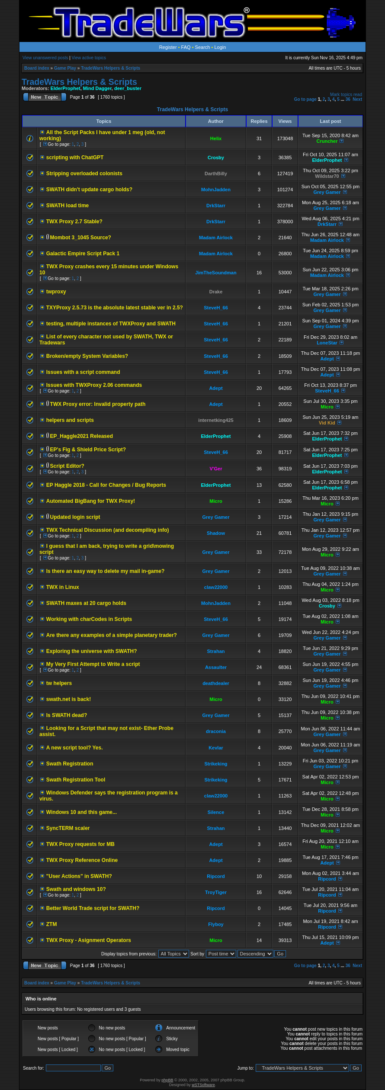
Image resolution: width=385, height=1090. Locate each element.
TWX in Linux (62, 587)
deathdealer (215, 683)
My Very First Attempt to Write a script (93, 664)
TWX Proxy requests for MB (80, 844)
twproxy (56, 292)
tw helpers (59, 683)
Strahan (216, 651)
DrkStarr (215, 205)
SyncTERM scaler (68, 828)
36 (348, 99)
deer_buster (127, 88)
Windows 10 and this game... (81, 812)
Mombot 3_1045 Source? (80, 238)
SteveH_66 (216, 307)
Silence (216, 812)
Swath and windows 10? (76, 889)
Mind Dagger (97, 88)
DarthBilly (216, 173)
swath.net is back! (68, 699)
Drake (216, 291)
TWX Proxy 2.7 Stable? (74, 222)
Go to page (305, 99)
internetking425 (215, 420)
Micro (327, 406)
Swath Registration (69, 764)
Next (357, 99)
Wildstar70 (327, 176)
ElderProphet (65, 88)
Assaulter (216, 667)
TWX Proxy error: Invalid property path (98, 404)
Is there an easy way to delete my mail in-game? (105, 571)
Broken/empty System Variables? (87, 356)
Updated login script (75, 517)
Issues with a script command (83, 372)
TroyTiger (216, 892)
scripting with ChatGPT (75, 157)
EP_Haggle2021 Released (81, 436)
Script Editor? (67, 466)
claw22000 (216, 587)
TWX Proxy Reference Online (82, 860)
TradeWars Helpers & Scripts (110, 68)
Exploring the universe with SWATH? (91, 651)
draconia (216, 731)
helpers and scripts (70, 420)
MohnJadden (216, 189)
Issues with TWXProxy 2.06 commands (94, 385)
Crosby (216, 157)
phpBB (167, 1080)
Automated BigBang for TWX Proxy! (90, 501)
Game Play (65, 68)
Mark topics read (346, 94)
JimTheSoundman (215, 272)
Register (168, 47)
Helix (215, 138)
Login (220, 47)
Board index (36, 68)
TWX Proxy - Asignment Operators (88, 940)
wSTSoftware (203, 1085)
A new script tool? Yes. (74, 748)
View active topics (89, 57)
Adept (327, 358)
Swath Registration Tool (75, 780)
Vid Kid (327, 422)
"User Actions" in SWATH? (79, 876)
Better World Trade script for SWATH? (93, 908)
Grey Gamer (326, 192)
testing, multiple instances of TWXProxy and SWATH (111, 324)
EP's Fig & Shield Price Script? (88, 450)
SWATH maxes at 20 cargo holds (86, 603)
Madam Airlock (216, 237)
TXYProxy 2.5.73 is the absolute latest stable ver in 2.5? (114, 308)
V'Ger (216, 468)
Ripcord (216, 876)
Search (202, 47)
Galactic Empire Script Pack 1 (82, 254)
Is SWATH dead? (66, 715)
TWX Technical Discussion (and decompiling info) (107, 530)
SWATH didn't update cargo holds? (89, 189)
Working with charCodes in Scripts (89, 619)
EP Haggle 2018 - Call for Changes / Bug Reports (106, 485)
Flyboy (215, 924)
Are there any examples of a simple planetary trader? (111, 635)
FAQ (186, 47)
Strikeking (215, 763)
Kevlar (216, 747)
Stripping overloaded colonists (84, 173)
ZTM (51, 924)
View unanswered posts (45, 57)
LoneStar (327, 342)
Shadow (216, 533)
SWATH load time (67, 206)
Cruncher (327, 141)
